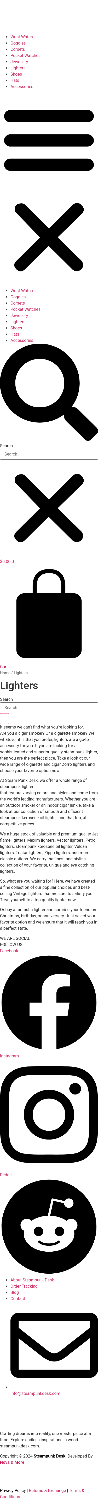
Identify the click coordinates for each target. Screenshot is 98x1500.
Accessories (21, 86)
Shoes (16, 74)
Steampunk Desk (50, 1456)
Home (5, 672)
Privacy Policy (13, 1490)
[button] (49, 189)
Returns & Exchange (47, 1490)
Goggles (18, 43)
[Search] (4, 718)
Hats (14, 80)
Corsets (17, 49)
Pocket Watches (25, 55)
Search (6, 446)
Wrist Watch (21, 36)
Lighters (18, 68)
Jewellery (19, 61)
